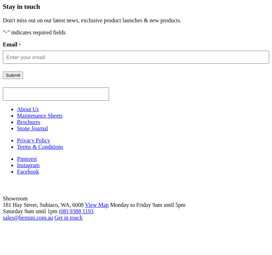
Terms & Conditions (40, 147)
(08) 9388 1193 (76, 211)
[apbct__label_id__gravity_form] (56, 94)
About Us (28, 109)
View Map (97, 205)
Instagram (28, 165)
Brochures (28, 122)
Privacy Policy (33, 140)
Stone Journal (32, 128)
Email (12, 44)
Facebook (28, 172)
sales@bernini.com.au (28, 218)
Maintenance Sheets (39, 116)
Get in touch (69, 218)
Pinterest (27, 159)
